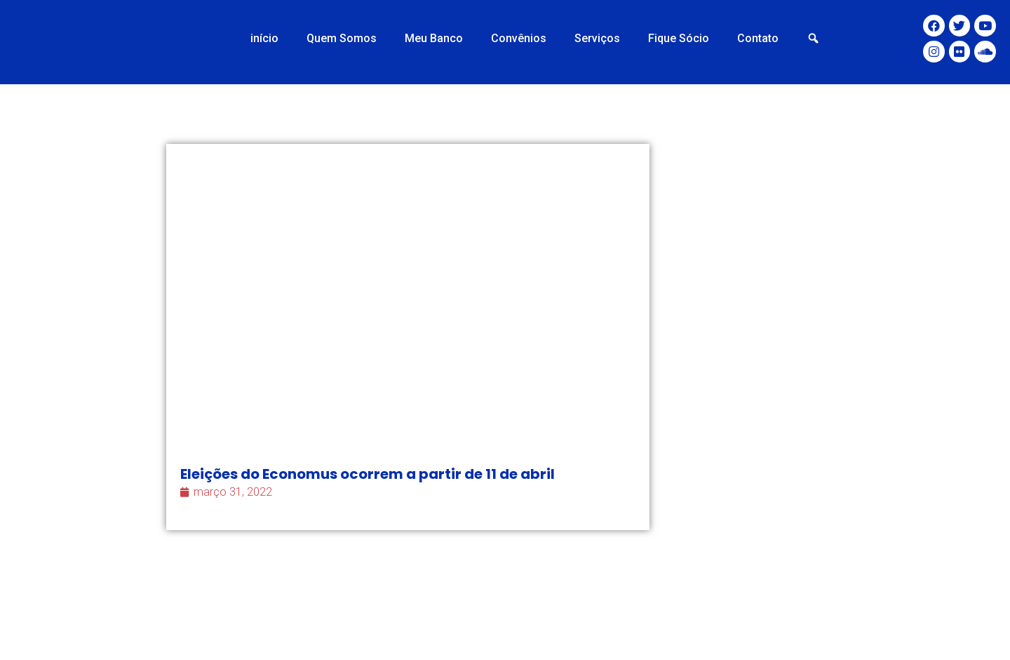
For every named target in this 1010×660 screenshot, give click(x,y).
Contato (758, 38)
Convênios (518, 38)
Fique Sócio (678, 38)
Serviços (597, 38)
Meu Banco (434, 38)
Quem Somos (342, 38)
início (264, 38)
